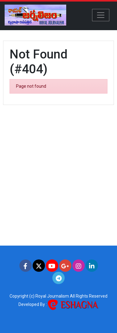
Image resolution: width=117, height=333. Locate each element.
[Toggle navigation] (100, 15)
